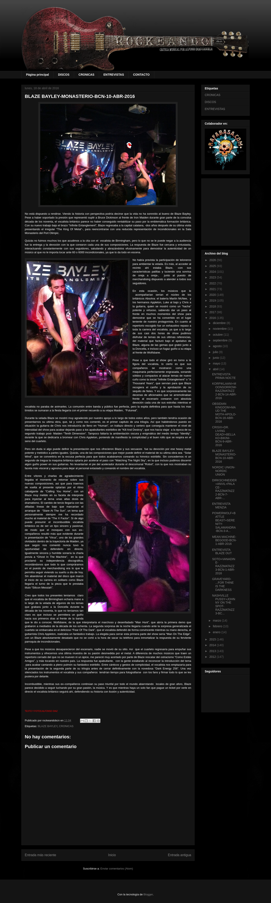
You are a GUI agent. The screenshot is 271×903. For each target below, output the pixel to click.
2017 (213, 312)
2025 (213, 266)
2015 (213, 639)
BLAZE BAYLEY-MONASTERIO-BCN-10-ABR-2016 (224, 456)
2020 (213, 294)
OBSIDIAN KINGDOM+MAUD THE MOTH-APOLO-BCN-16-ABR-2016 (224, 412)
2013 (213, 651)
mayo (217, 363)
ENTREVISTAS (114, 74)
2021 (213, 289)
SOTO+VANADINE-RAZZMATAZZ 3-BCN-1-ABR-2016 (223, 566)
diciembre (220, 323)
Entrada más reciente (40, 855)
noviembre (220, 328)
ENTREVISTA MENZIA (221, 505)
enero (217, 632)
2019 (213, 300)
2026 (213, 260)
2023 (213, 277)
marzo (217, 620)
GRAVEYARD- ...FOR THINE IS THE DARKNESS (223, 584)
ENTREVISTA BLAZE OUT (222, 551)
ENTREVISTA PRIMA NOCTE (224, 376)
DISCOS (63, 74)
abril (216, 369)
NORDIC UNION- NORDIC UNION (223, 471)
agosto (218, 346)
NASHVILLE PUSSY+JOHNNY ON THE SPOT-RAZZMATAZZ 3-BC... (223, 604)
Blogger (148, 894)
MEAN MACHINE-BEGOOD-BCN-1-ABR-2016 (224, 540)
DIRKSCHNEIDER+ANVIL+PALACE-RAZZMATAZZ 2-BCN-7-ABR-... (224, 489)
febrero (218, 626)
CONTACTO (141, 74)
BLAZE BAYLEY (47, 726)
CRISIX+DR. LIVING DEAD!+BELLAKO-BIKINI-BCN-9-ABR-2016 (223, 436)
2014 (213, 645)
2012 (213, 656)
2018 (213, 306)
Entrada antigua (179, 855)
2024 (213, 271)
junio (216, 357)
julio (216, 352)
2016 (213, 318)
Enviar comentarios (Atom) (116, 868)
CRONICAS (86, 74)
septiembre (220, 340)
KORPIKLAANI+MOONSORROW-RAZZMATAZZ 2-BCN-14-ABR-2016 (224, 390)
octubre (218, 334)
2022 (213, 283)
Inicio (112, 855)
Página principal (37, 74)
